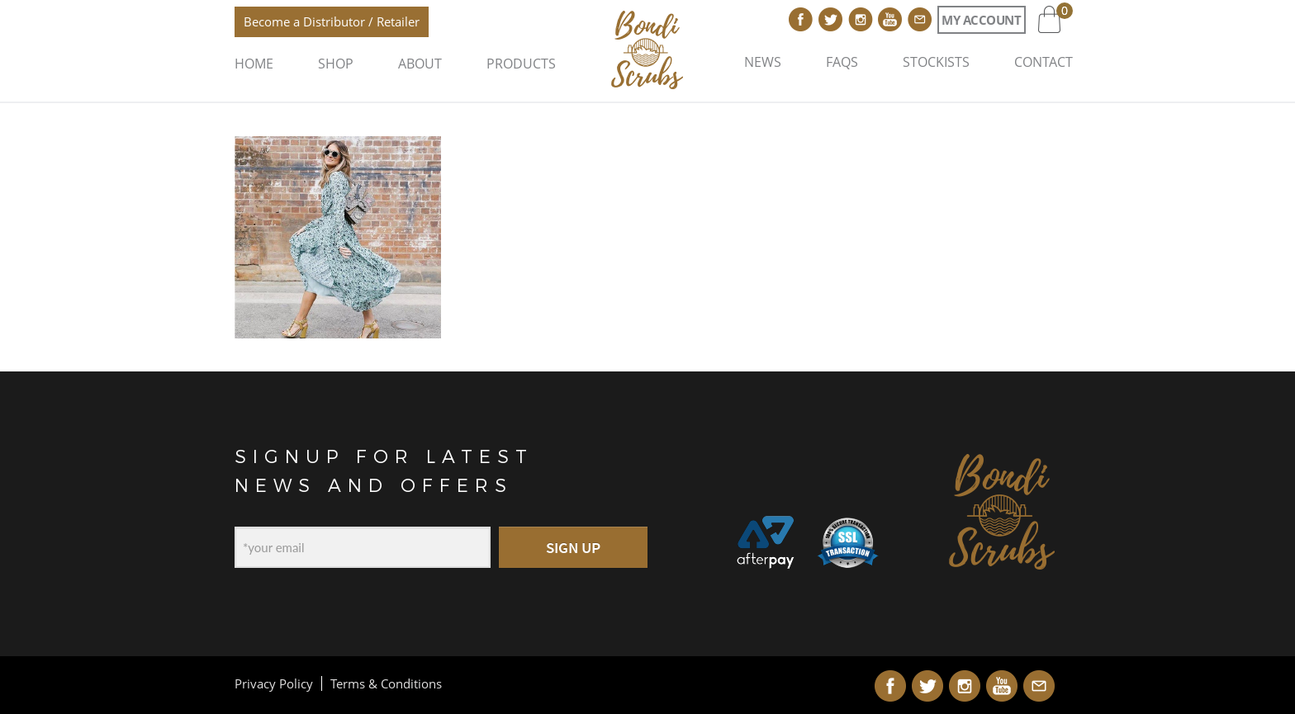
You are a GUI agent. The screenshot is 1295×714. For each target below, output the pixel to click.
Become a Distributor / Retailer (332, 21)
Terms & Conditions (386, 683)
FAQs (842, 62)
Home (254, 63)
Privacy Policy (274, 683)
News (762, 62)
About (420, 63)
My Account (981, 20)
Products (521, 63)
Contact (1043, 62)
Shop (335, 63)
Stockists (936, 62)
